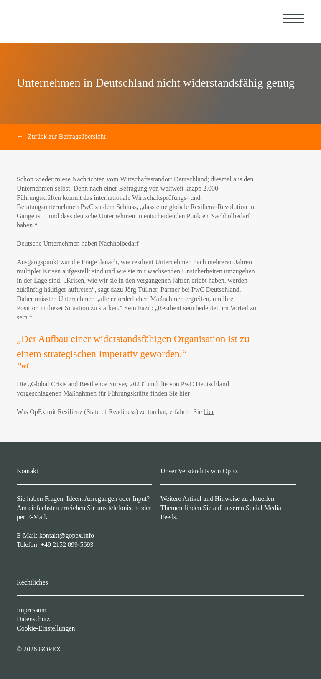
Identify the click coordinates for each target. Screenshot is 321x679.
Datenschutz (33, 619)
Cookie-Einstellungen (46, 628)
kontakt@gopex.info (66, 535)
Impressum (31, 609)
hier (184, 393)
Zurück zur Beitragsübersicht (67, 136)
